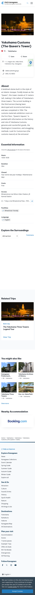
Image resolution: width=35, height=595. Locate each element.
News (3, 456)
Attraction (4, 486)
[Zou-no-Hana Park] (26, 389)
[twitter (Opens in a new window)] (7, 565)
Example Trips (6, 544)
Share (24, 56)
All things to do (6, 507)
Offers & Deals (6, 547)
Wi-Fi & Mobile (6, 550)
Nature (3, 501)
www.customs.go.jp (12, 71)
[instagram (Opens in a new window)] (11, 565)
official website (11, 150)
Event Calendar (6, 462)
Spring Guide (5, 465)
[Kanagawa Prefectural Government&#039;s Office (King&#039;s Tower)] (9, 370)
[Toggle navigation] (32, 3)
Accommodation (7, 535)
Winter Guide (5, 474)
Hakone (4, 521)
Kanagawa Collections (9, 459)
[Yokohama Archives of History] (26, 370)
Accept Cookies (17, 591)
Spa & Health (5, 498)
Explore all (5, 477)
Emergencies (5, 553)
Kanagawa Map (6, 524)
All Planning (5, 556)
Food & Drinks (6, 492)
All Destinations (6, 527)
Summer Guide (6, 468)
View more (5, 403)
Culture (4, 489)
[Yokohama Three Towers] (9, 390)
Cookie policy (12, 587)
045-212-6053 (10, 74)
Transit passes (6, 541)
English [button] (6, 574)
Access (3, 538)
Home (3, 438)
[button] (15, 364)
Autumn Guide (6, 471)
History (3, 495)
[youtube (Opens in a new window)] (15, 565)
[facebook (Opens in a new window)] (2, 565)
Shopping (4, 504)
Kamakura (4, 518)
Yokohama (12, 51)
